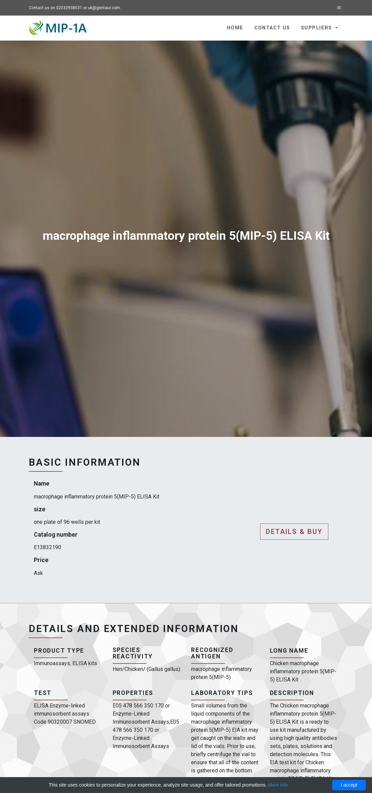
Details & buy (294, 532)
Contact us (272, 28)
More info (278, 785)
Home (235, 28)
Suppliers (317, 28)
